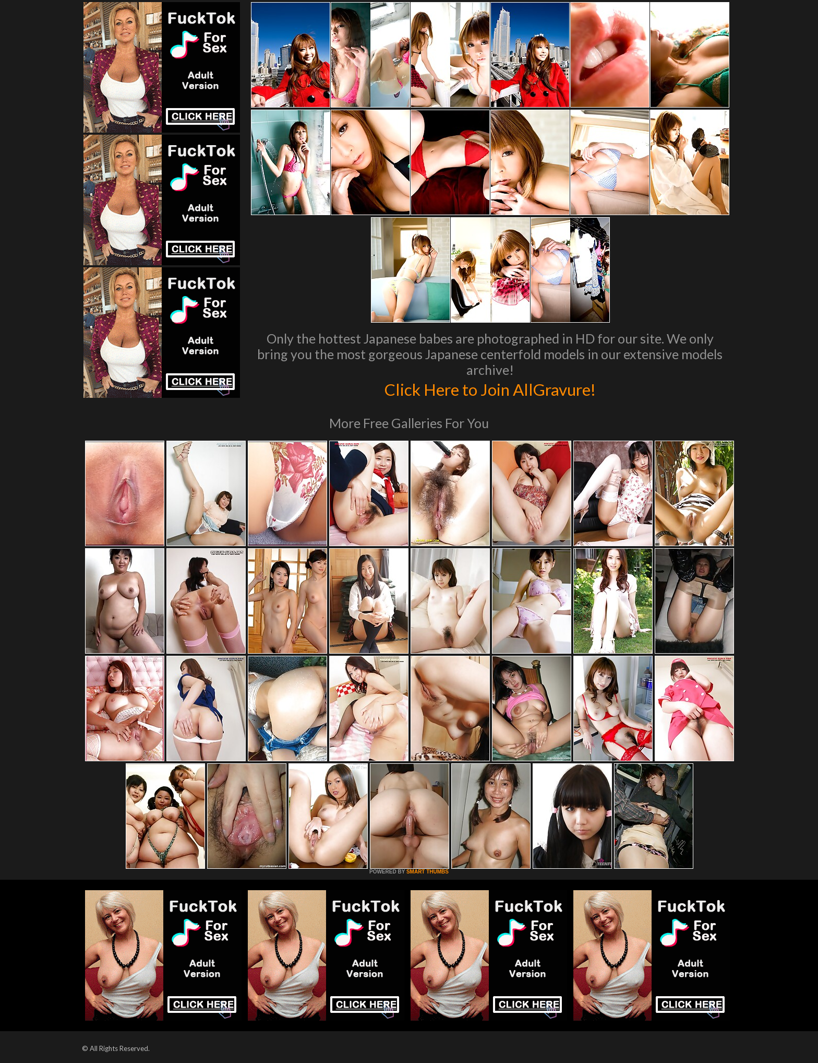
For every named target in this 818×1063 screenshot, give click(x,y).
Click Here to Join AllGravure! (490, 388)
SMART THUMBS (427, 872)
